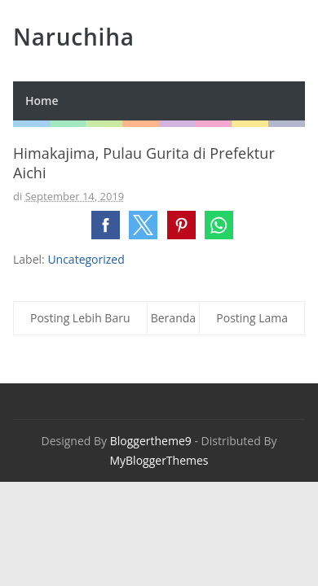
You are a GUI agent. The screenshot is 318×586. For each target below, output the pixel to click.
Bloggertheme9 (151, 440)
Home (42, 100)
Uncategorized (85, 259)
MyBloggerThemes (158, 460)
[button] (105, 225)
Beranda (173, 318)
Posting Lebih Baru (80, 318)
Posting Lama (252, 318)
